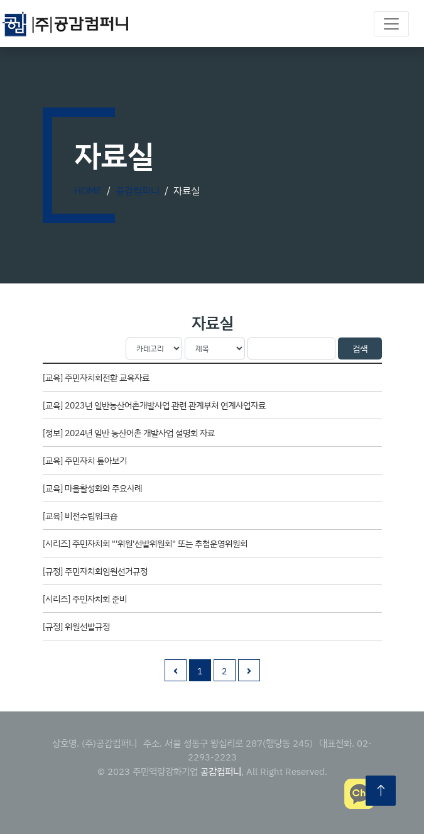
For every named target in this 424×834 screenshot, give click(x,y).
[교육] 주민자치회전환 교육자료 (96, 377)
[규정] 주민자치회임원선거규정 (95, 571)
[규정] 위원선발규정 (76, 626)
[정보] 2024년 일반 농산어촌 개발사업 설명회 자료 (129, 433)
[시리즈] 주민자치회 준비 (85, 599)
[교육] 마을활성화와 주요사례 (92, 488)
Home (88, 190)
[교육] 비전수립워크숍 (80, 516)
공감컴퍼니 (138, 190)
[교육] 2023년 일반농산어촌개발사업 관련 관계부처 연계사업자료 (154, 405)
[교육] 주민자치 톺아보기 (85, 460)
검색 (359, 348)
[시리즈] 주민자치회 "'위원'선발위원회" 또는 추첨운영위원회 (145, 543)
